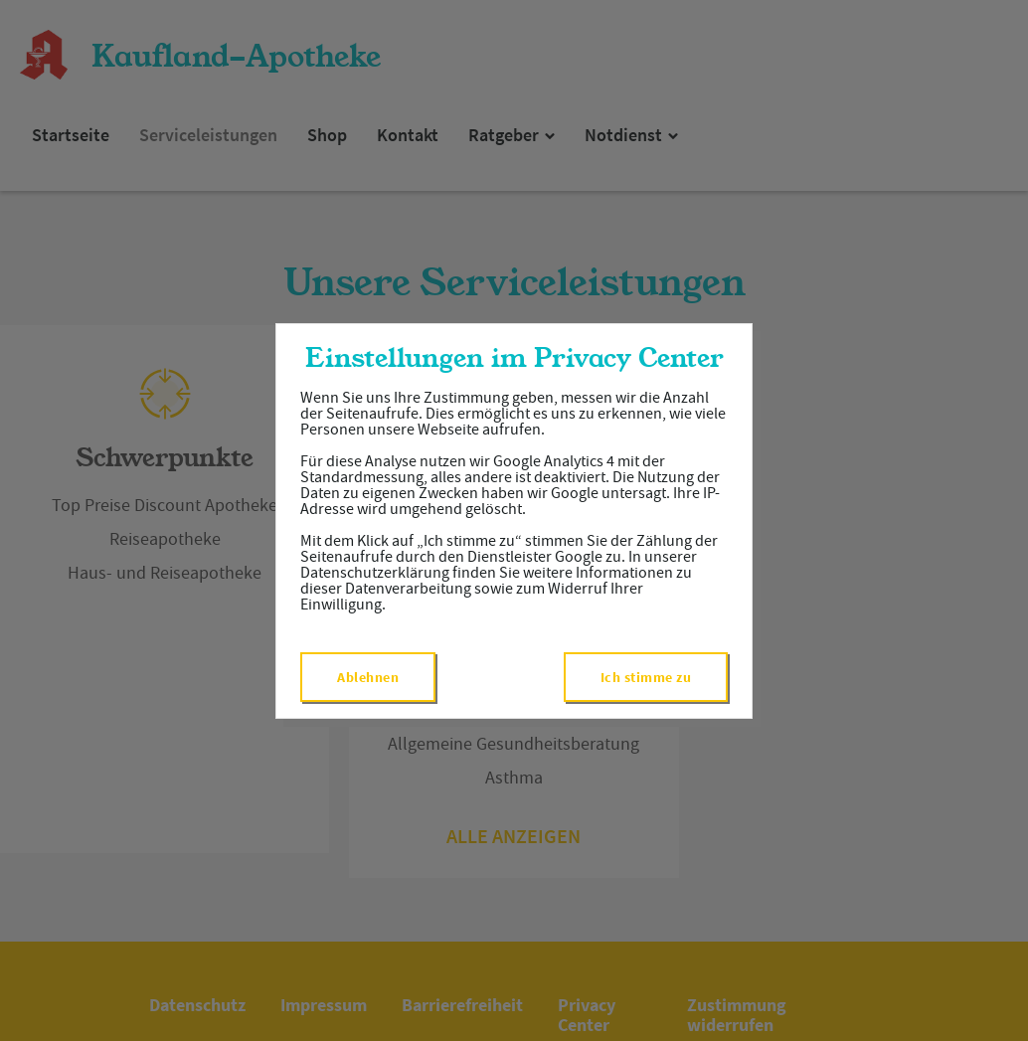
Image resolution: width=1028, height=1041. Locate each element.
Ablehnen (368, 677)
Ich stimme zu (646, 677)
